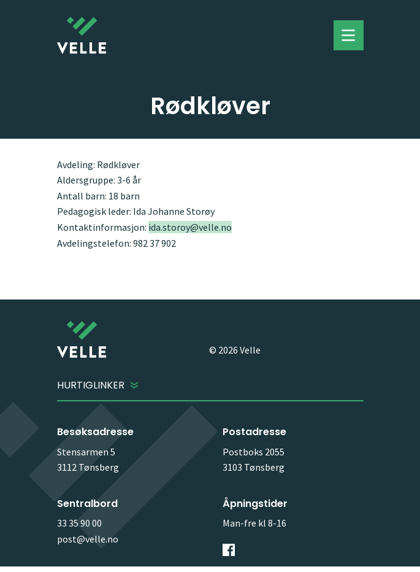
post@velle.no (87, 539)
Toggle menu (349, 35)
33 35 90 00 (79, 523)
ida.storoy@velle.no (190, 227)
